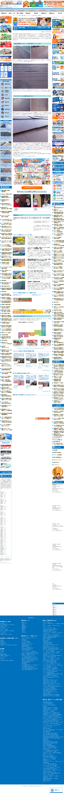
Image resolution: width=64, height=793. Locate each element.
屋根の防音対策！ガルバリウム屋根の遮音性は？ (50, 676)
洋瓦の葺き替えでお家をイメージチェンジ (49, 771)
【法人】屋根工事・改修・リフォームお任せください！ (30, 664)
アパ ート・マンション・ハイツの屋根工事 (28, 651)
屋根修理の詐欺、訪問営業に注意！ (48, 630)
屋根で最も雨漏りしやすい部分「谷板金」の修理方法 (51, 738)
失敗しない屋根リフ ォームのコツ (48, 645)
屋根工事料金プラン (25, 640)
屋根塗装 (23, 624)
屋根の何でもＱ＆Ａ (4, 643)
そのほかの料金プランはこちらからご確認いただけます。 (25, 156)
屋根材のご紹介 (45, 739)
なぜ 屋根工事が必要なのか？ (47, 643)
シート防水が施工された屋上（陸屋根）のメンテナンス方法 (52, 719)
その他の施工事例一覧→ (46, 370)
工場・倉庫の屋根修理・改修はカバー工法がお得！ (30, 657)
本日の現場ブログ (3, 642)
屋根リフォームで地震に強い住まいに (28, 647)
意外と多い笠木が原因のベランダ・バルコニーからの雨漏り (52, 717)
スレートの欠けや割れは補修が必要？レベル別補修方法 (52, 651)
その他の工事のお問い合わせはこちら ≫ (32, 187)
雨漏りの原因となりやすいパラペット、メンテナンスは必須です (53, 722)
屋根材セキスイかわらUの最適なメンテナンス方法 (51, 659)
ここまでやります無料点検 (26, 641)
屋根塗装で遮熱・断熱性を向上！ (48, 642)
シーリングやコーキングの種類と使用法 (49, 757)
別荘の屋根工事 (24, 663)
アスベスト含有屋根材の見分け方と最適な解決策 (50, 750)
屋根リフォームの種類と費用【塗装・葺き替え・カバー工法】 (53, 649)
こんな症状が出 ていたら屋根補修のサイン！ (50, 687)
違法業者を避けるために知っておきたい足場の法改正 (51, 695)
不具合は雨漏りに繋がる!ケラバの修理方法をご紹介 (51, 712)
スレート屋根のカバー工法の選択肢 (48, 650)
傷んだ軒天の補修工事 (46, 728)
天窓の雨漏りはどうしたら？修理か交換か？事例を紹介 (52, 713)
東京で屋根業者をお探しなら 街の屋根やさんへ (8, 624)
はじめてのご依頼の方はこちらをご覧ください (29, 637)
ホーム (5, 10)
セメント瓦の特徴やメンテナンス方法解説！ (50, 766)
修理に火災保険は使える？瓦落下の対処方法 (50, 689)
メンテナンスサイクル (46, 626)
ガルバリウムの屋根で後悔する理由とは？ (49, 763)
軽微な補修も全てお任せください (27, 642)
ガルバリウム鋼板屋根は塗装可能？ (48, 672)
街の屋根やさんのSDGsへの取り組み (6, 634)
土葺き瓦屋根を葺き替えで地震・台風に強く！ (50, 768)
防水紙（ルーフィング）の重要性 (48, 755)
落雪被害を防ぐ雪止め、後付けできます (49, 682)
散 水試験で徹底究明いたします (27, 645)
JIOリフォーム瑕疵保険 (4, 629)
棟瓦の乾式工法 (45, 678)
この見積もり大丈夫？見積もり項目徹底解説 (50, 629)
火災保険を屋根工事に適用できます (27, 648)
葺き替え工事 (29, 148)
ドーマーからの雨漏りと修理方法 (48, 774)
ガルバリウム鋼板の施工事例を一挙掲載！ (49, 661)
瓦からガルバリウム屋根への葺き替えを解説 (50, 671)
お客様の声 (16, 10)
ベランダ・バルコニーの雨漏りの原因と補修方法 (50, 723)
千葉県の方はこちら (32, 346)
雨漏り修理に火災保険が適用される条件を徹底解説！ (51, 694)
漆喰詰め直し (44, 13)
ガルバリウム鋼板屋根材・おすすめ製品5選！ (50, 667)
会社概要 (48, 10)
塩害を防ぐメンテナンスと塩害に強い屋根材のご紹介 (51, 773)
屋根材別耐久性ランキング (47, 760)
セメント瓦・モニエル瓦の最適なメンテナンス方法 (51, 767)
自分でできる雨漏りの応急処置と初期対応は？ (50, 733)
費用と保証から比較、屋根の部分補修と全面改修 (50, 648)
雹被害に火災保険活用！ (47, 693)
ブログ (17, 15)
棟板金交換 (28, 13)
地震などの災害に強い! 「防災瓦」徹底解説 (50, 681)
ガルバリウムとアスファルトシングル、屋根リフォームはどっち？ (53, 761)
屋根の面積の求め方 (46, 740)
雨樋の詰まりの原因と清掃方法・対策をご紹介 (29, 658)
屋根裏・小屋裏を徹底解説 (47, 744)
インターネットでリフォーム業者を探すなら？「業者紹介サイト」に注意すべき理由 (53, 633)
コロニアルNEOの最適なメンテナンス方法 (49, 666)
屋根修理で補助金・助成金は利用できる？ (28, 667)
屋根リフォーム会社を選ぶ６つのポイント (49, 684)
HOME (14, 15)
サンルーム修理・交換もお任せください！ (28, 656)
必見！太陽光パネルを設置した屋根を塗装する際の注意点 (52, 655)
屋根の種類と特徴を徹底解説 (47, 702)
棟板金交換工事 (24, 627)
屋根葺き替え (4, 13)
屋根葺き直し (52, 13)
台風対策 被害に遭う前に (26, 646)
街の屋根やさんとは (4, 623)
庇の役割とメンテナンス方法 (47, 727)
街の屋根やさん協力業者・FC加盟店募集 (7, 660)
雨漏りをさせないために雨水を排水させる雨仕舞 (50, 735)
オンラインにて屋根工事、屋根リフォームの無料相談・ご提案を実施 (53, 624)
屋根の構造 (45, 706)
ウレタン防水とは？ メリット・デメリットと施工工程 (52, 724)
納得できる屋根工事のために (47, 638)
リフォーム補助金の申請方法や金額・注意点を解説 (30, 668)
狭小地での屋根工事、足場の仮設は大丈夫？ (50, 660)
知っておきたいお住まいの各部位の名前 (49, 705)
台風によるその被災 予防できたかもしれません (50, 692)
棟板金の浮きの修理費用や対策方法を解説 (49, 637)
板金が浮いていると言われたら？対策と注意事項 (50, 634)
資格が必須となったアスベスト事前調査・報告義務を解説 (52, 752)
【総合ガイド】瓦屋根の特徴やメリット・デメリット (51, 677)
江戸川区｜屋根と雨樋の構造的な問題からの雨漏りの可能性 (35, 348)
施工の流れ (26, 10)
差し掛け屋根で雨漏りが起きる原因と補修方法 (50, 734)
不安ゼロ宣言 (3, 628)
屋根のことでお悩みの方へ (47, 622)
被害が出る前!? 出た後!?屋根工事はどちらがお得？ (51, 644)
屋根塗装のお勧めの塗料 (47, 779)
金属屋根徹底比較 (46, 762)
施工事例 (37, 10)
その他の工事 (24, 632)
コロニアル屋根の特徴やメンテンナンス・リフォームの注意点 (53, 665)
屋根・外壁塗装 (20, 13)
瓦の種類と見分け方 (46, 749)
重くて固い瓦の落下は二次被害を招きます (49, 688)
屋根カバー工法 (12, 13)
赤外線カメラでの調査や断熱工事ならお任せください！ (30, 653)
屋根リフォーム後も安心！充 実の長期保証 (7, 630)
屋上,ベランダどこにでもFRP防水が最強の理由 (50, 718)
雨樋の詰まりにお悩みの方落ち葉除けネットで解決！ (30, 659)
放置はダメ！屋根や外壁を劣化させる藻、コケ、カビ (51, 772)
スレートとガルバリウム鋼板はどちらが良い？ (50, 662)
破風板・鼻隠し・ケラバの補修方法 (48, 711)
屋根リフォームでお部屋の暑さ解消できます (50, 746)
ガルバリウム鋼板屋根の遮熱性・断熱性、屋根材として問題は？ (53, 673)
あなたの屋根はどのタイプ (47, 701)
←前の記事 (19, 348)
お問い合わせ (58, 10)
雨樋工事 (36, 13)
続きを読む (44, 244)
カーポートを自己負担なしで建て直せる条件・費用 (30, 652)
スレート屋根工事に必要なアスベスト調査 (49, 751)
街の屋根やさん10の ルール (5, 627)
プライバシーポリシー (4, 656)
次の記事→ (42, 348)
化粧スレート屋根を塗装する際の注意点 (49, 656)
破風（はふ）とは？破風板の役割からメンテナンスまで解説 (52, 729)
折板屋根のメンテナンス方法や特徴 (48, 654)
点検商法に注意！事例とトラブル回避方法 (49, 631)
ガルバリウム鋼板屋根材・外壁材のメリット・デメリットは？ (53, 670)
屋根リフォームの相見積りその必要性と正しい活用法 (51, 625)
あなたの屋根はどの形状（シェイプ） (49, 730)
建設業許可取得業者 (4, 654)
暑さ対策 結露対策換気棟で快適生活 (49, 745)
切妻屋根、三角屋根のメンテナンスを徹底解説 (50, 708)
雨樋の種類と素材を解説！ (26, 662)
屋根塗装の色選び (46, 640)
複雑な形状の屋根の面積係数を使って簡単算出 (50, 741)
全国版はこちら (46, 346)
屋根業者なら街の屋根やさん (5, 655)
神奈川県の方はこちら (18, 346)
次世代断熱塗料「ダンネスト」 (48, 777)
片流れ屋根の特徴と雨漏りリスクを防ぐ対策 (50, 707)
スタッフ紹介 (3, 651)
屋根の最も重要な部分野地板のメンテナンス (50, 756)
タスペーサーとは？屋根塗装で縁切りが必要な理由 (51, 716)
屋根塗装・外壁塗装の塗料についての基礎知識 (50, 778)
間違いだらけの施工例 (46, 639)
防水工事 (60, 13)
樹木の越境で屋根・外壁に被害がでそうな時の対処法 (51, 683)
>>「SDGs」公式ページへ (4, 562)
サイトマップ (3, 659)
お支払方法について (4, 633)
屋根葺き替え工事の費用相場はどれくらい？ (29, 669)
